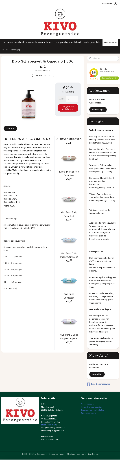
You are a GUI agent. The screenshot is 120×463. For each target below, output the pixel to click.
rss (57, 454)
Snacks (5, 50)
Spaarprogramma (88, 413)
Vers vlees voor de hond (13, 42)
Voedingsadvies (87, 404)
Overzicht (10, 128)
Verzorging (15, 50)
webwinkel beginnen (68, 454)
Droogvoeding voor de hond (68, 42)
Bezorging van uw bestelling (92, 410)
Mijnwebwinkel (92, 454)
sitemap (52, 454)
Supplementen (110, 42)
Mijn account (110, 4)
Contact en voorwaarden (91, 407)
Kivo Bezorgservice (98, 384)
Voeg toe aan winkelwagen (68, 108)
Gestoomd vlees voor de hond (39, 42)
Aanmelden (97, 374)
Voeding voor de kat (92, 42)
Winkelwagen (98, 109)
